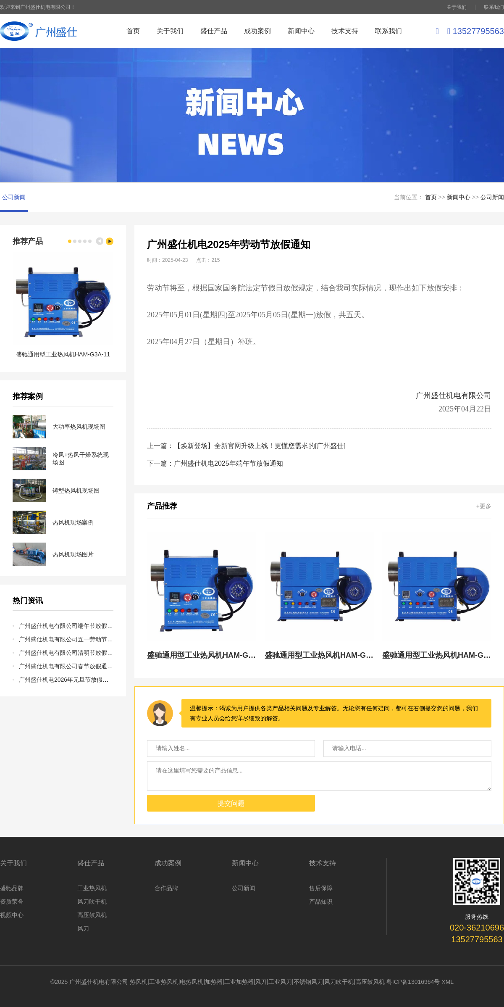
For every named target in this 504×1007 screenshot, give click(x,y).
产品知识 (321, 901)
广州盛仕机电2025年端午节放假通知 (228, 463)
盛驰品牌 (12, 888)
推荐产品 (28, 241)
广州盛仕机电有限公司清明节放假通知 (69, 652)
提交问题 (231, 803)
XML (447, 981)
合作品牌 (166, 888)
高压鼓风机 (92, 915)
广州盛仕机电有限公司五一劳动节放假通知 (75, 639)
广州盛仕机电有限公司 (453, 395)
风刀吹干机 (92, 901)
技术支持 (344, 30)
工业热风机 (92, 888)
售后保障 (321, 888)
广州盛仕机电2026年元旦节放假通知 (66, 679)
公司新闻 (14, 197)
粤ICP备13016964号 (413, 981)
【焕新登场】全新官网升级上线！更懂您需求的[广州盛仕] (260, 445)
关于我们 (456, 7)
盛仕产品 (213, 30)
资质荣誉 (12, 901)
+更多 (483, 506)
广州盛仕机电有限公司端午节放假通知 (69, 625)
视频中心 (12, 915)
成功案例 (257, 30)
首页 (133, 30)
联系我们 (494, 7)
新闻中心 (301, 30)
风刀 (83, 928)
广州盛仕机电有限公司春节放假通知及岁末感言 (80, 666)
